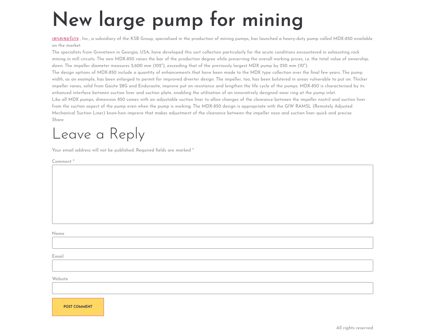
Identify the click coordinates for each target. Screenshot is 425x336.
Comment (63, 161)
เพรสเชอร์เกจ (65, 39)
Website (60, 279)
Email (58, 256)
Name (58, 234)
